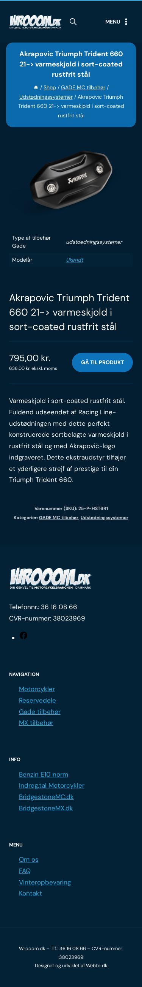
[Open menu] (117, 21)
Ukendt (74, 259)
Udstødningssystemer (104, 518)
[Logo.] (50, 578)
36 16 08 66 (59, 607)
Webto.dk (96, 965)
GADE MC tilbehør (58, 518)
